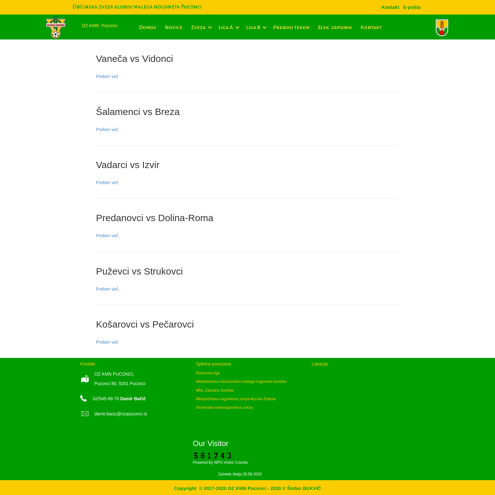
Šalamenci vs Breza (138, 111)
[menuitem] (411, 7)
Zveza (198, 27)
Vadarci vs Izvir (127, 165)
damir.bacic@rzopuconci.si (120, 413)
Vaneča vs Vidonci (134, 58)
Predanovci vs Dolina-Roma (154, 218)
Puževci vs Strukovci (139, 271)
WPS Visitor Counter (231, 462)
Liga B (253, 27)
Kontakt (371, 27)
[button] (210, 27)
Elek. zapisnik (335, 27)
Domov (147, 27)
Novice (173, 27)
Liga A (225, 27)
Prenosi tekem (291, 27)
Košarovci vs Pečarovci (145, 324)
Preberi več (107, 76)
